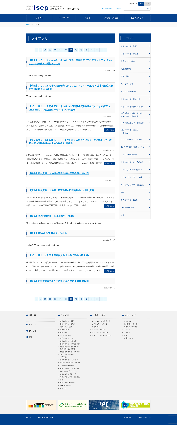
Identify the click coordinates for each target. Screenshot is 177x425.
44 (97, 50)
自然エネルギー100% (135, 200)
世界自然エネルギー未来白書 (135, 123)
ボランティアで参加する (99, 332)
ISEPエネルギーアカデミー (135, 170)
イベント (87, 18)
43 (91, 50)
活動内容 (40, 18)
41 (81, 50)
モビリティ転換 (135, 84)
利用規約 (127, 417)
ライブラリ (64, 18)
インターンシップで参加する (100, 335)
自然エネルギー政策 (135, 46)
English (117, 9)
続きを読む (109, 130)
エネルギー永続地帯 (135, 155)
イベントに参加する (98, 330)
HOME (28, 24)
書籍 (135, 192)
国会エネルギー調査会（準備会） (135, 131)
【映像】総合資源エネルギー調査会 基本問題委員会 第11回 (59, 281)
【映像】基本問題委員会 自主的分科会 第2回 (51, 216)
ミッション (127, 321)
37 (61, 50)
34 (45, 50)
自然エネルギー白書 (135, 92)
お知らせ (31, 331)
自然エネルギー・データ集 (135, 139)
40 (76, 50)
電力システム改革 (135, 61)
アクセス (126, 332)
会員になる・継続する (98, 324)
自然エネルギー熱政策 (135, 54)
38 (66, 50)
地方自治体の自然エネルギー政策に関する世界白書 (135, 114)
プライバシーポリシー (142, 417)
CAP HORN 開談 (135, 207)
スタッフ (126, 330)
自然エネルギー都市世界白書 (135, 107)
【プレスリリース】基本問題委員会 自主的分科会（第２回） (59, 255)
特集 (29, 337)
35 (50, 50)
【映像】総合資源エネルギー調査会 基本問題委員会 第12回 (59, 173)
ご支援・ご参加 (111, 18)
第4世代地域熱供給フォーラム (135, 147)
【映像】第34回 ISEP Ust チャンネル (48, 233)
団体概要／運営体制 (129, 327)
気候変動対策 (135, 69)
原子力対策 (135, 76)
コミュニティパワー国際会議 (135, 185)
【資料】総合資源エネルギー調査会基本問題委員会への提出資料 (61, 190)
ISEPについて (137, 18)
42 (86, 50)
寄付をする (95, 327)
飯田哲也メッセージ (129, 324)
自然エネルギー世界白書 (135, 99)
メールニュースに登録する (100, 321)
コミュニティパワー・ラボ (135, 177)
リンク (125, 335)
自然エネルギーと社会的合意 (135, 162)
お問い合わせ (106, 9)
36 (55, 50)
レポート (135, 215)
